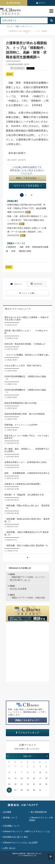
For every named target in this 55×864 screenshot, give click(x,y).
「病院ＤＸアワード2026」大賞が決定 (27, 596)
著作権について (10, 817)
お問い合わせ (9, 848)
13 (15, 778)
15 (28, 778)
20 (15, 784)
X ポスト (30, 68)
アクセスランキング (27, 732)
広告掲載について (11, 826)
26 (9, 790)
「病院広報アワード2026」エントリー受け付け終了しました (27, 577)
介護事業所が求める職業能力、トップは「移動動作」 (27, 32)
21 (22, 784)
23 (34, 784)
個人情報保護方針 (39, 812)
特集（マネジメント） (24, 26)
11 (46, 772)
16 (34, 778)
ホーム (9, 26)
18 (46, 778)
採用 (13, 251)
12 (9, 778)
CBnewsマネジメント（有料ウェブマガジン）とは (26, 831)
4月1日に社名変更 (18, 587)
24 (40, 784)
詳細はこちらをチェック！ (27, 720)
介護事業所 (11, 247)
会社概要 (7, 812)
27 (15, 790)
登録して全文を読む (27, 178)
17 (40, 778)
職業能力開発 (25, 251)
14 (22, 778)
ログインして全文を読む (28, 185)
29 (15, 767)
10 (40, 772)
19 (9, 784)
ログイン (42, 3)
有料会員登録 (14, 3)
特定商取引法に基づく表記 (15, 837)
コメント (16, 284)
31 (40, 790)
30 (22, 767)
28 (9, 767)
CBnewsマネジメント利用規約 (41, 818)
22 (28, 784)
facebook (36, 284)
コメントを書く (27, 293)
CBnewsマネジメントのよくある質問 (20, 842)
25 (46, 784)
